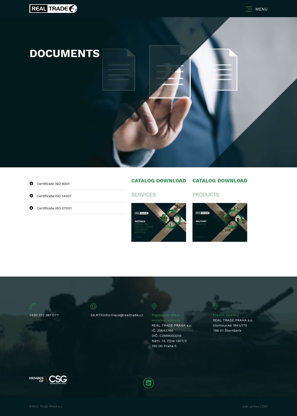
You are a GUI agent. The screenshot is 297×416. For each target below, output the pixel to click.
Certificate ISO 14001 (54, 196)
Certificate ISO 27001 (54, 208)
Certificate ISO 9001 (53, 184)
